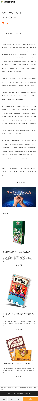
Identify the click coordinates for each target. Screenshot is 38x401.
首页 (3, 13)
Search (33, 1)
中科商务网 (30, 387)
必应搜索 (16, 387)
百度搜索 (5, 387)
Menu (35, 0)
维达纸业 (34, 387)
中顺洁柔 (1, 389)
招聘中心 (14, 17)
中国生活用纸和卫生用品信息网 (23, 387)
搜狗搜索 (9, 387)
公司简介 (11, 13)
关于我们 (6, 17)
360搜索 (12, 387)
